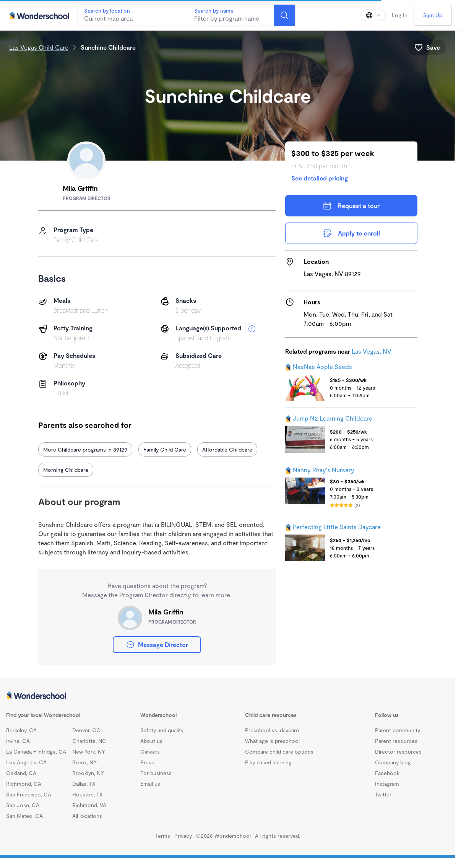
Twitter (383, 794)
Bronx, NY (84, 762)
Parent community (397, 730)
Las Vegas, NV (371, 351)
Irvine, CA (18, 741)
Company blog (393, 762)
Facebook (387, 773)
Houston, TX (87, 794)
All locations (87, 815)
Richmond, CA (23, 783)
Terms (162, 835)
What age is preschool (272, 741)
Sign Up (432, 15)
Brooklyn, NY (88, 773)
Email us (150, 783)
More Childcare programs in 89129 (85, 449)
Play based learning (268, 762)
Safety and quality (161, 730)
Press (147, 762)
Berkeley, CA (21, 730)
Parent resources (396, 741)
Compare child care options (279, 751)
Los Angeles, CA (26, 762)
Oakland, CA (21, 773)
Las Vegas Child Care (38, 47)
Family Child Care (164, 449)
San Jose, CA (22, 805)
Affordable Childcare (227, 449)
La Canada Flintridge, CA (36, 751)
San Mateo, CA (24, 815)
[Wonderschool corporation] (227, 696)
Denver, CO (86, 730)
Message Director (157, 644)
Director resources (398, 751)
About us (151, 741)
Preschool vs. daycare (272, 730)
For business (156, 773)
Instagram (387, 783)
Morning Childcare (65, 469)
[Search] (284, 15)
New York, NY (88, 751)
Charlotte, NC (89, 741)
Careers (150, 751)
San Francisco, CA (28, 794)
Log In (399, 15)
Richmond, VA (89, 805)
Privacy (183, 835)
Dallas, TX (84, 783)
